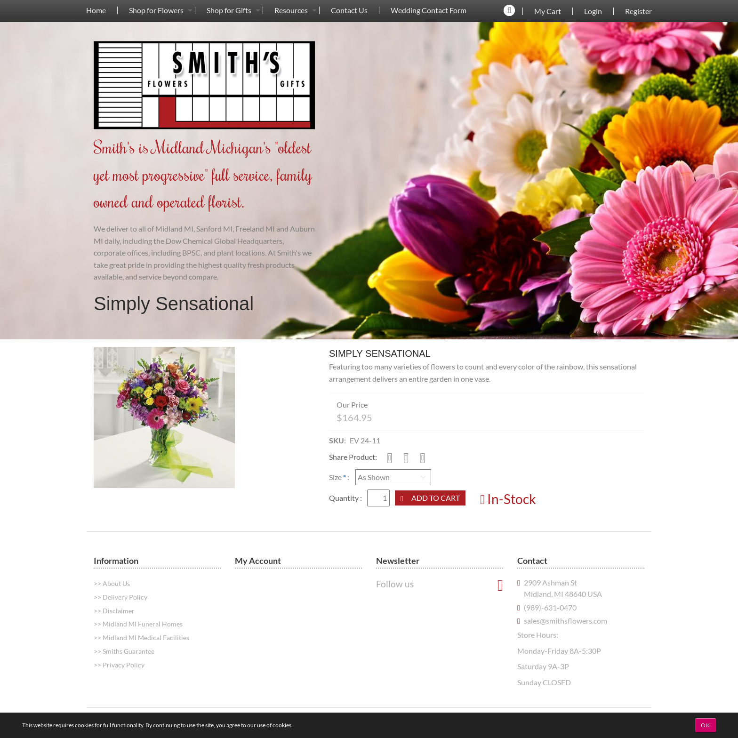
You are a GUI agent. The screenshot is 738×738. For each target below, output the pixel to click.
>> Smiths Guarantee (124, 651)
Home (96, 10)
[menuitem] (96, 10)
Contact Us (349, 10)
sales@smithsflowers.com (565, 620)
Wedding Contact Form (428, 10)
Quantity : (346, 497)
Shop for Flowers (156, 10)
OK (705, 725)
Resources (291, 10)
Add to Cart (435, 497)
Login (593, 11)
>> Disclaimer (114, 611)
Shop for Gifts (229, 10)
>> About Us (112, 583)
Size (335, 477)
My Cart (547, 11)
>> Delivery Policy (120, 597)
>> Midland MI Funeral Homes (138, 624)
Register (638, 11)
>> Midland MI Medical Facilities (141, 638)
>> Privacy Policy (119, 665)
